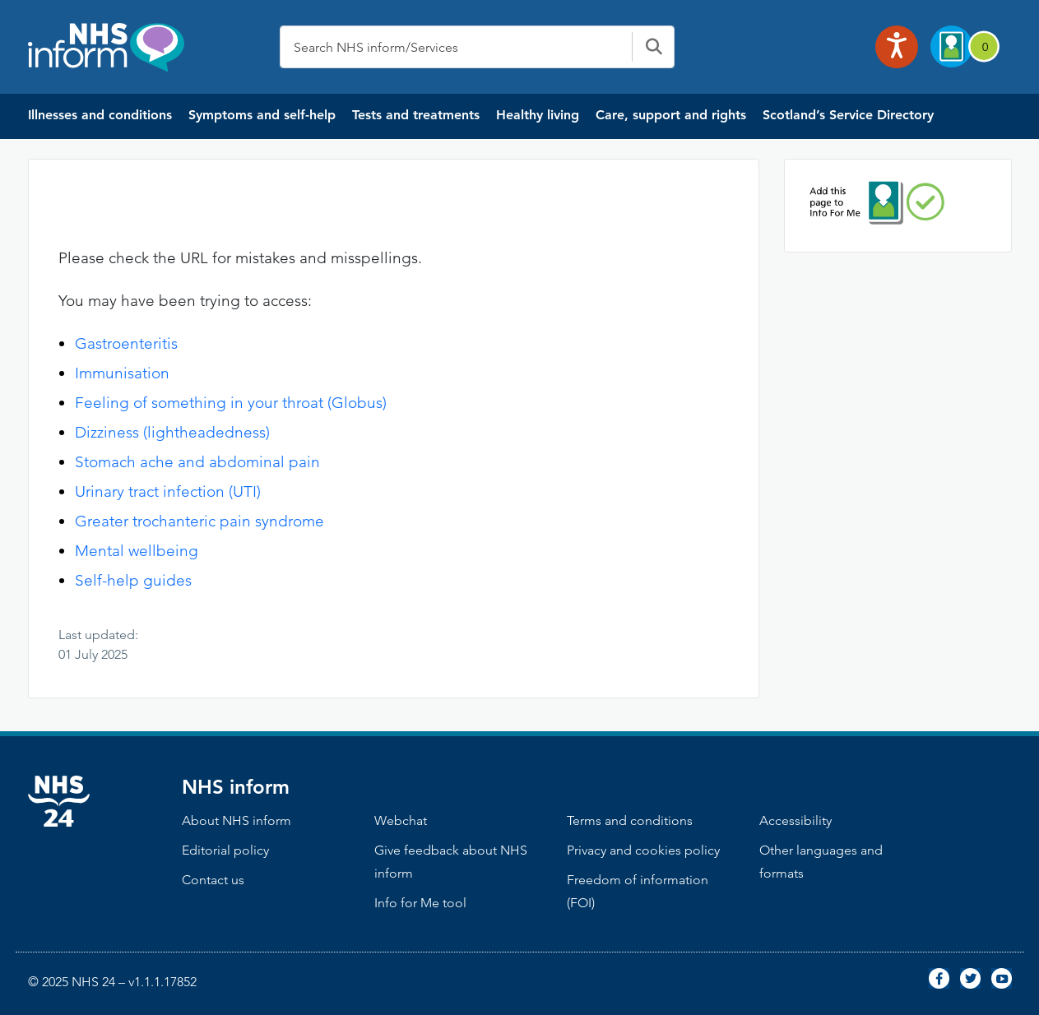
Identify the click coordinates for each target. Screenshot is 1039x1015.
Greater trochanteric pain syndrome (199, 521)
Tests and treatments (416, 115)
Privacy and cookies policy (643, 850)
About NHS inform (236, 820)
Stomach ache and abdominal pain (197, 461)
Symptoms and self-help (262, 115)
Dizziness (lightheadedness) (172, 432)
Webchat (400, 820)
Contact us (213, 880)
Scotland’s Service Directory (848, 115)
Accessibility (795, 820)
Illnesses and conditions (100, 115)
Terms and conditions (630, 820)
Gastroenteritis (126, 343)
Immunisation (122, 373)
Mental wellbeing (136, 550)
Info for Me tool (420, 903)
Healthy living (537, 115)
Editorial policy (225, 850)
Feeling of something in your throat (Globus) (231, 402)
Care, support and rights (671, 115)
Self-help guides (133, 580)
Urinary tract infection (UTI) (168, 491)
